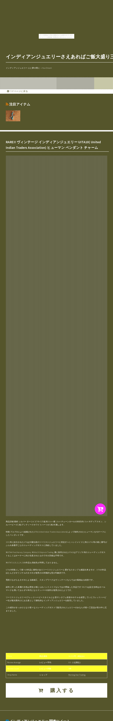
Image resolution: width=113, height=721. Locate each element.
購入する (57, 690)
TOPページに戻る (17, 91)
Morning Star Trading (76, 675)
